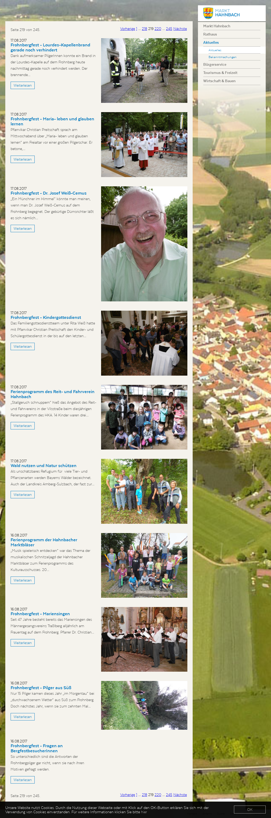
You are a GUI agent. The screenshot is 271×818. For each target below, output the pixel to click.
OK (249, 809)
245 (169, 29)
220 (158, 29)
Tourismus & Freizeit (220, 73)
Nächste (180, 29)
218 (144, 29)
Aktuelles (211, 42)
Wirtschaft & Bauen (219, 81)
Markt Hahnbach (216, 26)
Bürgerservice (214, 64)
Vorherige (127, 29)
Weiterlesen (22, 85)
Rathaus (210, 34)
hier (144, 812)
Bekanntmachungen (223, 57)
